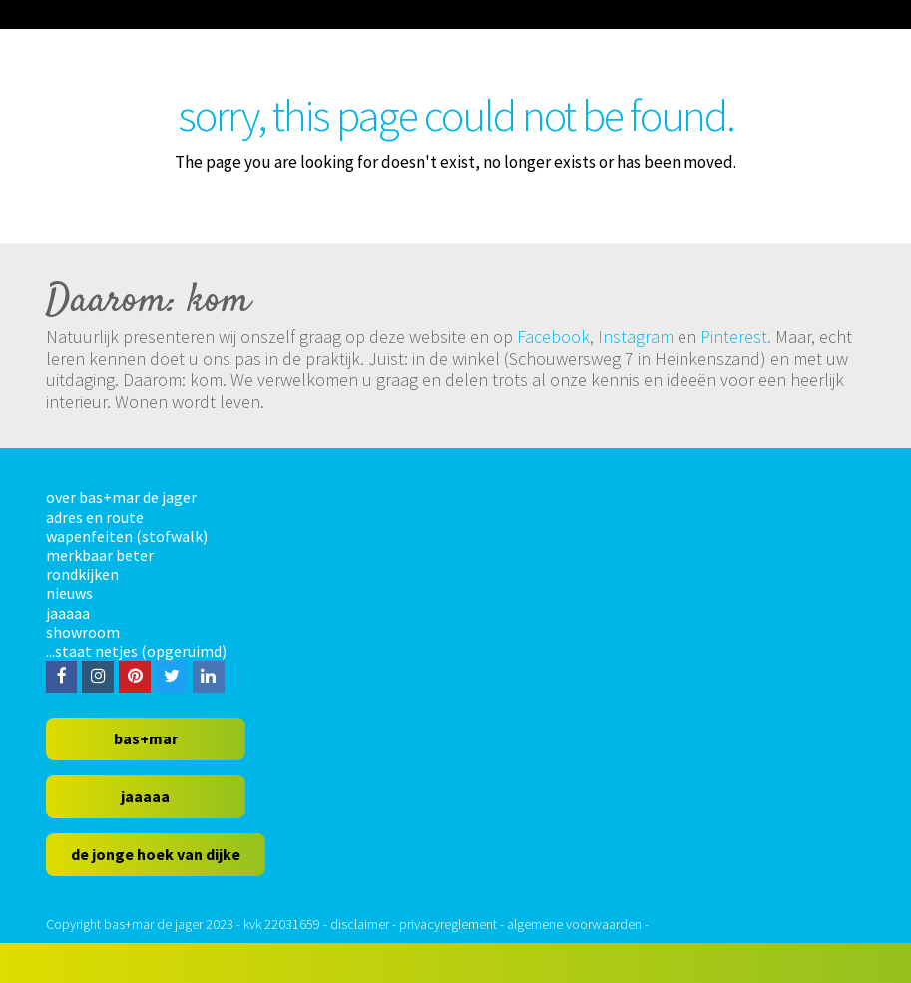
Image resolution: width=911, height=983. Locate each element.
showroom (83, 632)
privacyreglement (448, 924)
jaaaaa (68, 613)
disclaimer (359, 924)
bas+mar (146, 738)
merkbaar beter (100, 555)
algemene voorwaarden (574, 924)
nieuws (69, 593)
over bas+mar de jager (121, 497)
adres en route (95, 517)
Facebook (553, 336)
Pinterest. (735, 336)
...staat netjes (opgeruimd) (136, 651)
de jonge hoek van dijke (155, 854)
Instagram (636, 336)
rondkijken (82, 574)
